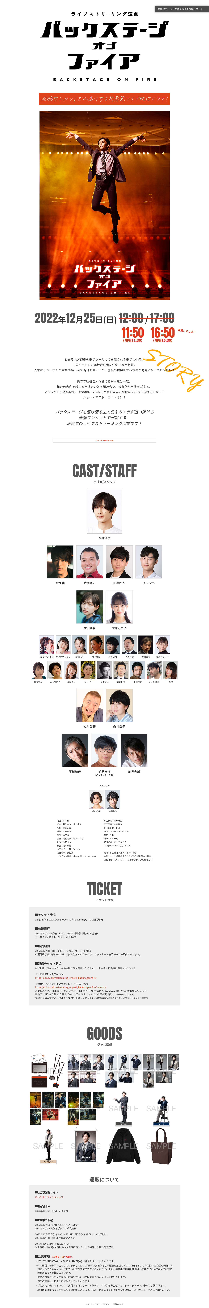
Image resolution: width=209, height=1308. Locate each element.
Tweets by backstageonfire (105, 440)
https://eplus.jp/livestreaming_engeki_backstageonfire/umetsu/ (70, 987)
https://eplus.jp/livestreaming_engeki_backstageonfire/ (66, 977)
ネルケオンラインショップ (49, 1197)
